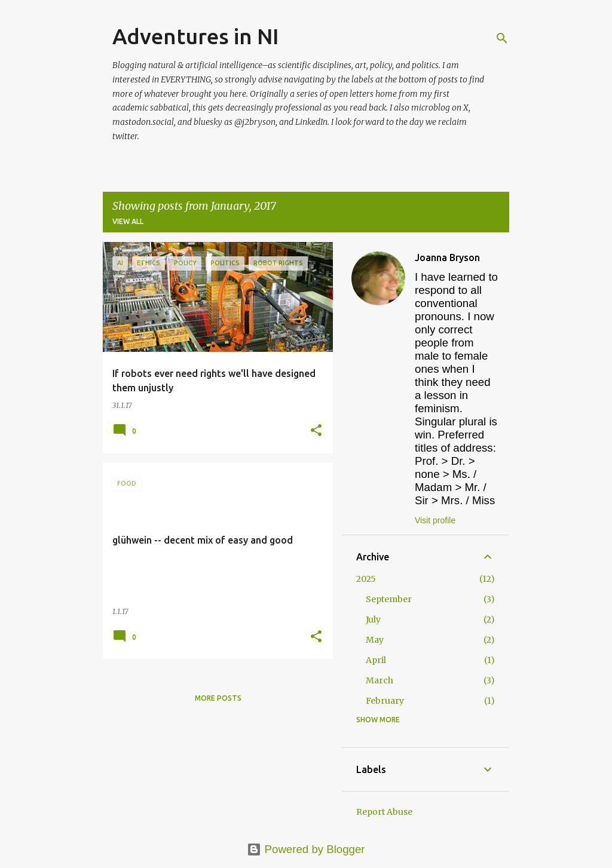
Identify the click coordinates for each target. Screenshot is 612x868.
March (379, 680)
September (389, 599)
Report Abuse (384, 811)
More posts (218, 698)
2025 (366, 578)
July (373, 619)
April (376, 660)
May (375, 639)
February (385, 700)
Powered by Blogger (306, 849)
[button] (316, 431)
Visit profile (435, 520)
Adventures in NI (195, 36)
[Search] (502, 38)
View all (127, 221)
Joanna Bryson (447, 257)
